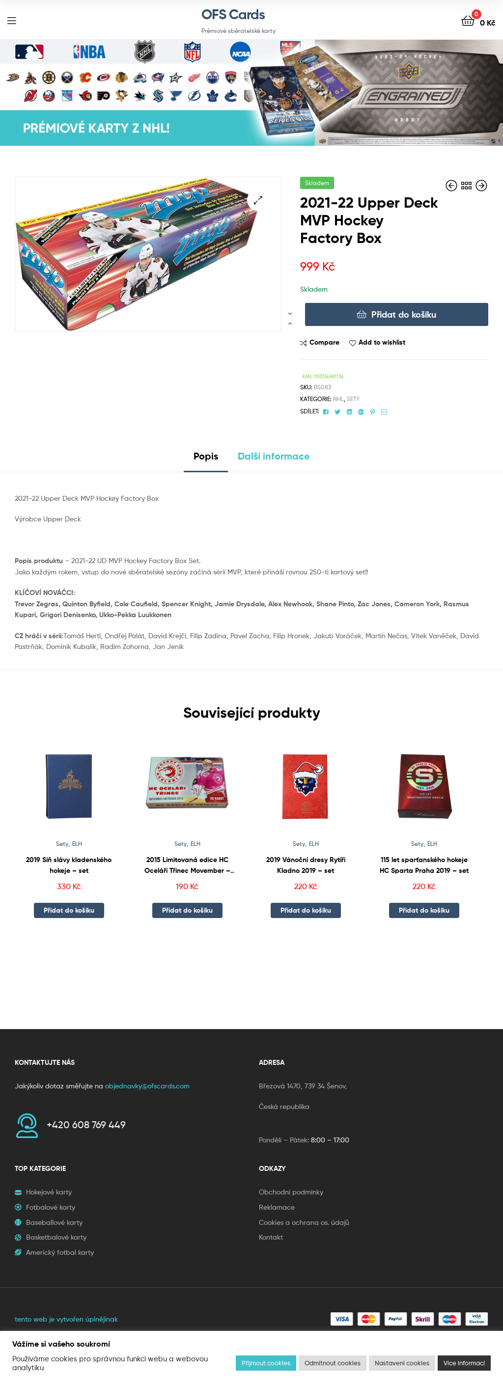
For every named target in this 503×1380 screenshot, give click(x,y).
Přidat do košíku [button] (69, 910)
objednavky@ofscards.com (147, 1086)
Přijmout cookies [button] (266, 1363)
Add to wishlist (382, 342)
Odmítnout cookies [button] (333, 1363)
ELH (77, 843)
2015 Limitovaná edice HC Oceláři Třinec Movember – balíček (187, 865)
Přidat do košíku (403, 314)
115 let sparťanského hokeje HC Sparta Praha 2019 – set (424, 865)
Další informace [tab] (274, 456)
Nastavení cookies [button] (402, 1363)
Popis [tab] (206, 456)
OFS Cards (233, 14)
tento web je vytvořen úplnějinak (66, 1319)
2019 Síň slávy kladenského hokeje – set (69, 865)
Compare (324, 342)
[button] (258, 200)
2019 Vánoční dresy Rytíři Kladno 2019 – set (305, 865)
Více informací (464, 1363)
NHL (338, 399)
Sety (353, 399)
